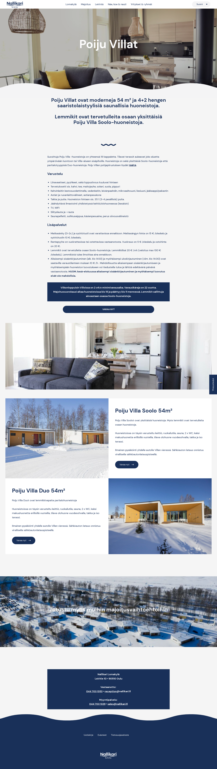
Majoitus (86, 4)
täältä (132, 165)
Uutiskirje (88, 735)
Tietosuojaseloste (120, 735)
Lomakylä (71, 4)
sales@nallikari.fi (118, 704)
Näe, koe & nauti (117, 4)
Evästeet (102, 735)
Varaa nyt (124, 464)
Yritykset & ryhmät (141, 4)
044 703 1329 (97, 704)
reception (111, 691)
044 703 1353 (94, 691)
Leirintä (99, 4)
